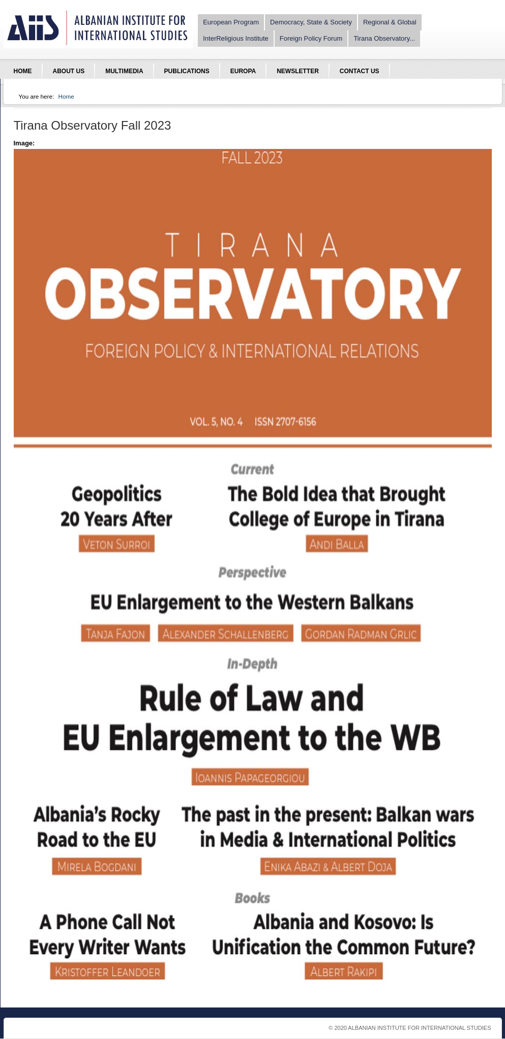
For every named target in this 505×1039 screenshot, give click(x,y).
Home (66, 96)
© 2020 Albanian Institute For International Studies (410, 1028)
